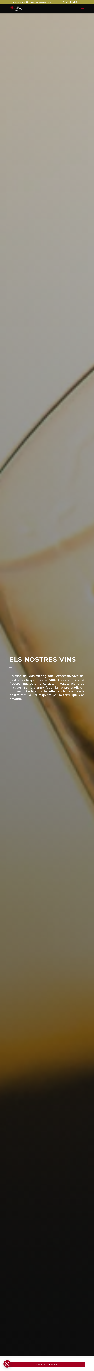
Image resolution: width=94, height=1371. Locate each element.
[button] (7, 1364)
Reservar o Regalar (47, 1364)
